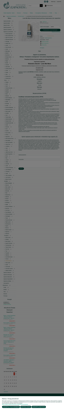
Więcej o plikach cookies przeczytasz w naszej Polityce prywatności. (15, 404)
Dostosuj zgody (25, 406)
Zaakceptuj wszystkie (38, 406)
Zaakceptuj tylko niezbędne (11, 406)
